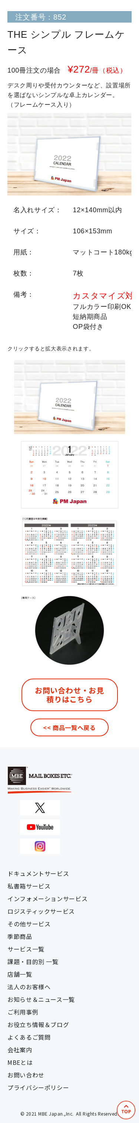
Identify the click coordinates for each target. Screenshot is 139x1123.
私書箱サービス (28, 886)
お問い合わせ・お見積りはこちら (69, 694)
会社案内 (19, 1049)
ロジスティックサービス (41, 911)
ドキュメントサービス (38, 873)
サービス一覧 (25, 948)
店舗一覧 (19, 974)
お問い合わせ (25, 1074)
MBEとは (20, 1062)
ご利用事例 (22, 1011)
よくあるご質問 (28, 1037)
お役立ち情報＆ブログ (38, 1024)
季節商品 (19, 936)
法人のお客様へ (28, 986)
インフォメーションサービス (47, 898)
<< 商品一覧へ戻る (69, 727)
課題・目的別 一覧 (33, 961)
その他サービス (28, 923)
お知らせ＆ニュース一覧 (41, 999)
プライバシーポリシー (38, 1087)
